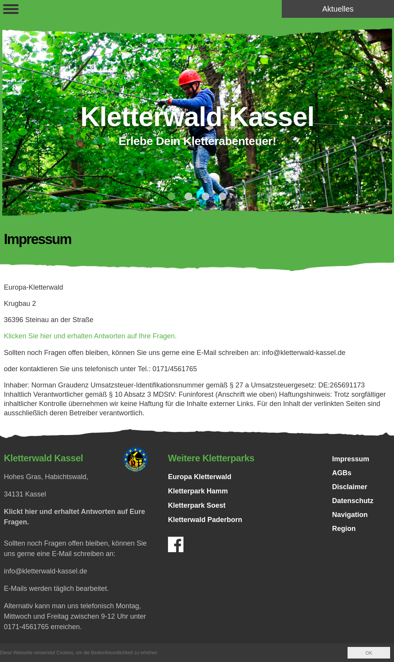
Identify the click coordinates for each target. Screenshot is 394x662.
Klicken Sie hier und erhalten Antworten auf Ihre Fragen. (90, 336)
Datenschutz (352, 501)
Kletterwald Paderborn (205, 519)
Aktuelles (337, 9)
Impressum (350, 459)
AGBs (341, 473)
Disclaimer (349, 487)
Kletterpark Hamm (198, 491)
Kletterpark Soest (197, 505)
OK (368, 653)
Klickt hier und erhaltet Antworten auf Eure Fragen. (74, 516)
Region (344, 528)
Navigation (350, 515)
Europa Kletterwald (199, 476)
